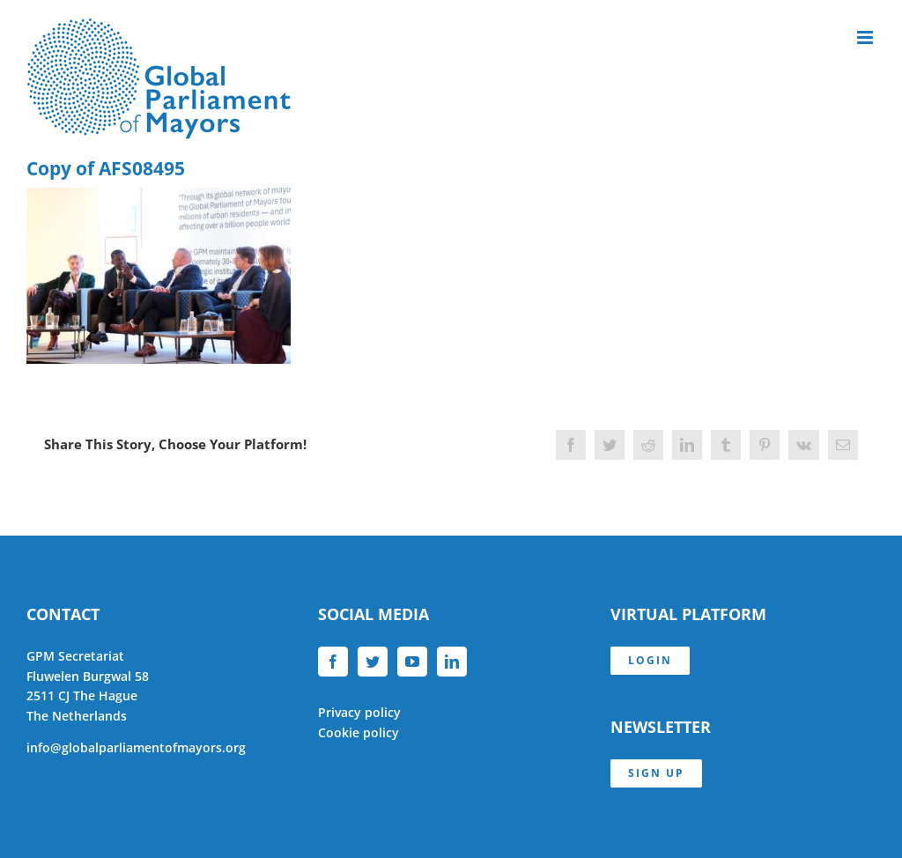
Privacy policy (359, 712)
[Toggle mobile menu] (866, 37)
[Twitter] (373, 662)
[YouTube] (412, 662)
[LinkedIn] (452, 662)
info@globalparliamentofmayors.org (136, 747)
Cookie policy (358, 732)
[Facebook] (333, 662)
